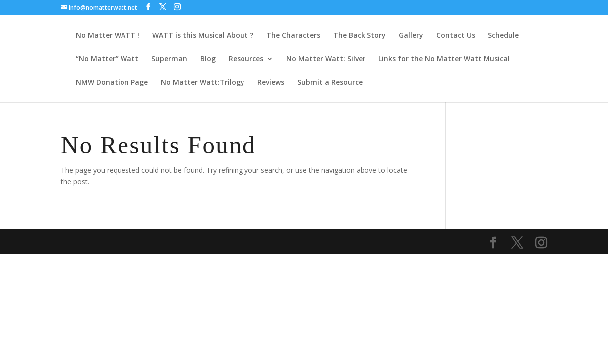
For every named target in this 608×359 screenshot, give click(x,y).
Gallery (411, 36)
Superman (169, 59)
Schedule (503, 36)
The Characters (293, 36)
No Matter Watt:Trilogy (202, 83)
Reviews (270, 83)
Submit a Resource (330, 83)
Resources (246, 59)
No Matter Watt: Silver (325, 59)
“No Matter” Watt (107, 59)
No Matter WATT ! (107, 36)
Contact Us (455, 36)
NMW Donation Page (112, 83)
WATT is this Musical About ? (202, 36)
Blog (208, 59)
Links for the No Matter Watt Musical (444, 59)
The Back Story (359, 36)
